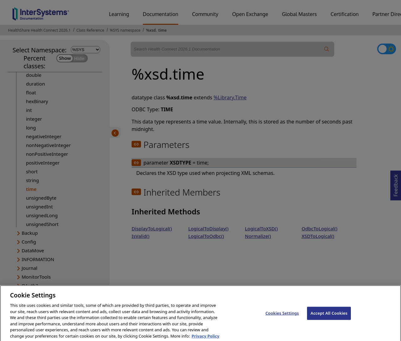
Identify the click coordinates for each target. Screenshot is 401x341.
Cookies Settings (282, 318)
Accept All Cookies (328, 318)
